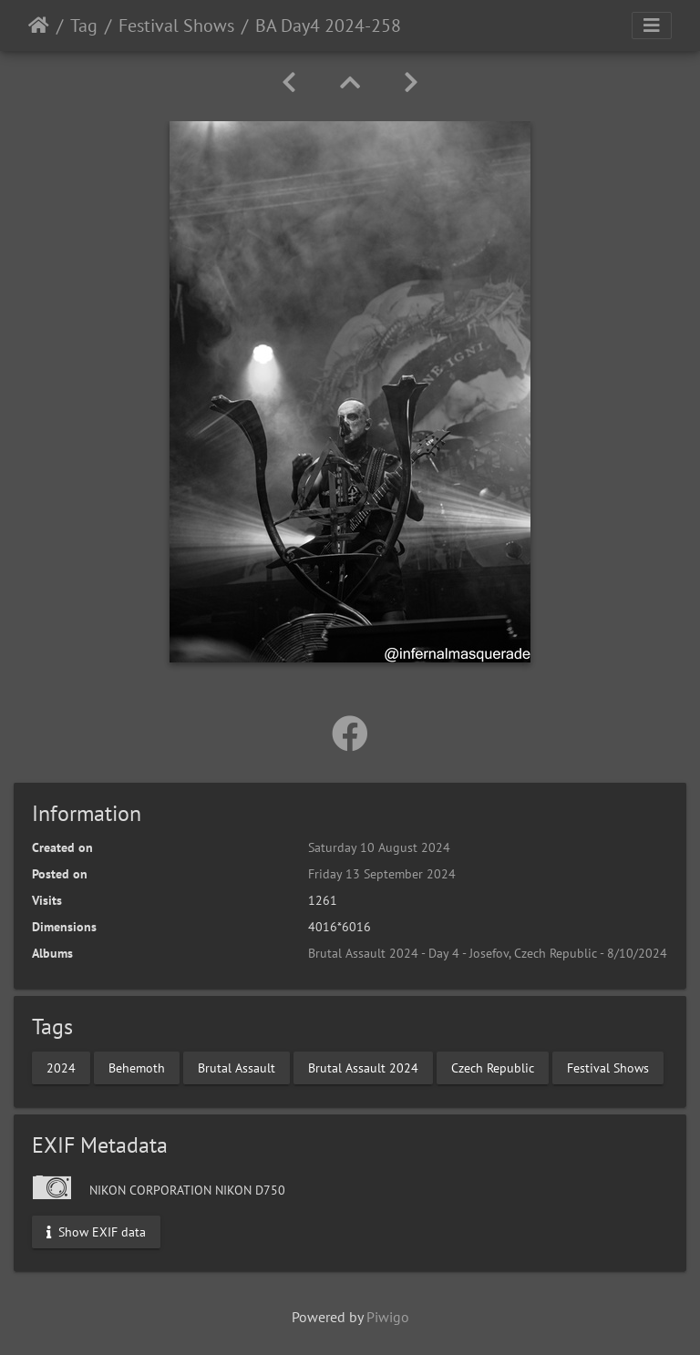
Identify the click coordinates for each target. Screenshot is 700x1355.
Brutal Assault (236, 1067)
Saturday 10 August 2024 (379, 847)
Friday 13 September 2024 (382, 874)
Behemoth (136, 1067)
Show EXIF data (96, 1231)
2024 (61, 1067)
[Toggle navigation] (652, 25)
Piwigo (387, 1317)
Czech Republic (492, 1067)
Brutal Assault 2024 (363, 1067)
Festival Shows (176, 25)
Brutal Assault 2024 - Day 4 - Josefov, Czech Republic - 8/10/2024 (487, 953)
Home (38, 25)
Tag (84, 25)
